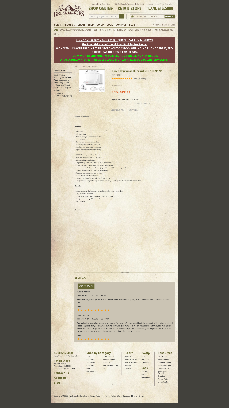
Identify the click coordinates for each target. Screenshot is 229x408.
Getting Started (131, 359)
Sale (56, 29)
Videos (128, 368)
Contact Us (61, 373)
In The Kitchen (119, 29)
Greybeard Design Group (133, 396)
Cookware (76, 29)
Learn (81, 24)
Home (57, 24)
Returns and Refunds (162, 372)
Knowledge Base (164, 365)
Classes (128, 356)
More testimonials (64, 96)
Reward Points (163, 359)
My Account (162, 356)
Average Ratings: (140, 78)
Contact (121, 24)
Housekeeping (105, 29)
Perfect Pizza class (62, 78)
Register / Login (168, 25)
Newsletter (146, 377)
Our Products (79, 66)
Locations (145, 359)
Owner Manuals (164, 368)
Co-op (100, 24)
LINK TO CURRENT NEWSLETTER (96, 40)
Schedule (145, 362)
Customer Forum (164, 362)
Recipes (128, 365)
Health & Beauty (135, 29)
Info (143, 356)
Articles (144, 371)
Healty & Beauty (109, 359)
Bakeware (86, 29)
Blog (132, 24)
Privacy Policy (163, 379)
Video (77, 209)
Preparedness (131, 362)
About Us (69, 24)
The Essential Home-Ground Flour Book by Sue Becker (114, 44)
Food (95, 29)
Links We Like (163, 382)
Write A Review (86, 286)
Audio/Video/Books (164, 29)
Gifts (56, 33)
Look (110, 24)
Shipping (161, 376)
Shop (91, 24)
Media (144, 374)
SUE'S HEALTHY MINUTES (135, 40)
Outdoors (149, 29)
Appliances (65, 29)
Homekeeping (91, 371)
